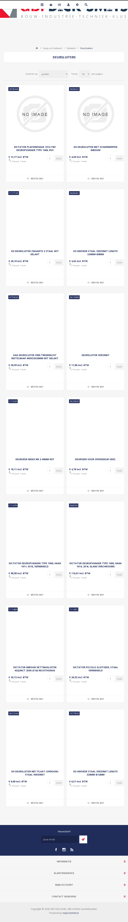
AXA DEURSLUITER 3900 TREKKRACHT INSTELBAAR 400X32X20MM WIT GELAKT (34, 357)
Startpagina (36, 48)
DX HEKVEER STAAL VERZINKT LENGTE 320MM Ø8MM (95, 253)
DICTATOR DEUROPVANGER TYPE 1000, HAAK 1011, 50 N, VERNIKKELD (35, 565)
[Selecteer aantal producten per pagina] (84, 74)
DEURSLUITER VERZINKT (96, 355)
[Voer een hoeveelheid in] (51, 158)
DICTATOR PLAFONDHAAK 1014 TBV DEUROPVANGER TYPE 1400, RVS (35, 148)
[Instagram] (64, 849)
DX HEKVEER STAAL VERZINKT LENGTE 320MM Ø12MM (95, 773)
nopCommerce (71, 912)
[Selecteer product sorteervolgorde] (53, 74)
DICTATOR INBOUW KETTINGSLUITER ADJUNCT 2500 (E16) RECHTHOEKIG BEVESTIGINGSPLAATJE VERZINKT (34, 670)
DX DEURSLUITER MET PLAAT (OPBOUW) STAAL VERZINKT (34, 773)
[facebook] (56, 849)
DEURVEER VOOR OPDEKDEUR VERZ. (95, 459)
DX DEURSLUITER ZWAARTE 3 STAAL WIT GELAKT (35, 253)
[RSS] (72, 849)
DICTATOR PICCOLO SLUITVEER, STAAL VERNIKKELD (95, 669)
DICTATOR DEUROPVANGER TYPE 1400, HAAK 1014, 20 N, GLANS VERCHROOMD (96, 565)
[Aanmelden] (59, 839)
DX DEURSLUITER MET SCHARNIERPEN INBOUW (95, 148)
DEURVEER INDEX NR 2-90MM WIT (35, 459)
